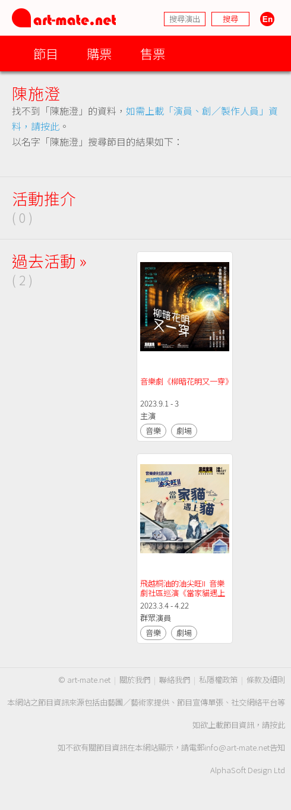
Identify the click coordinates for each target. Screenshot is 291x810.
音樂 (153, 430)
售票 (152, 53)
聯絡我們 (174, 679)
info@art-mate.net (237, 747)
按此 (277, 724)
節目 (45, 53)
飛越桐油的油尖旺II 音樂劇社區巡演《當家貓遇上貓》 (182, 593)
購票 (99, 53)
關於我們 (134, 679)
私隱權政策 (218, 679)
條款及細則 (265, 679)
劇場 (184, 430)
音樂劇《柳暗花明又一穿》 (186, 381)
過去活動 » (49, 260)
